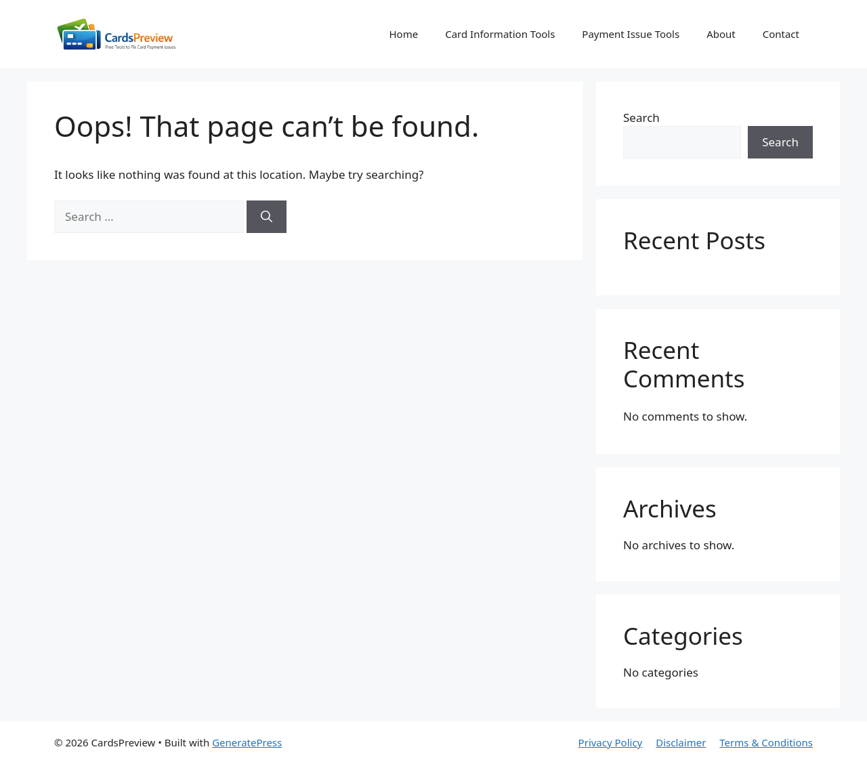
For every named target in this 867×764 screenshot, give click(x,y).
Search (641, 117)
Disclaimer (681, 742)
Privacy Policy (610, 742)
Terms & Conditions (766, 742)
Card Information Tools (500, 34)
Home (403, 34)
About (721, 34)
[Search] (267, 216)
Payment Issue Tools (630, 34)
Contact (781, 34)
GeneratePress (247, 742)
